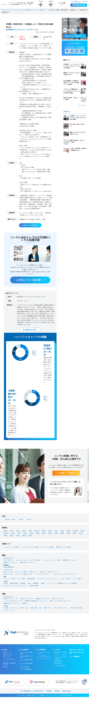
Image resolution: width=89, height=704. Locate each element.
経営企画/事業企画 (9, 567)
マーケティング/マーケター (42, 574)
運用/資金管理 (14, 583)
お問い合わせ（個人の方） (76, 649)
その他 (5, 581)
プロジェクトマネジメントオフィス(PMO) (28, 560)
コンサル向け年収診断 (26, 663)
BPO (29, 583)
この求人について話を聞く (30, 225)
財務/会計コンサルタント (11, 562)
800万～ (14, 519)
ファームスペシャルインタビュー (43, 653)
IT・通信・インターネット (11, 608)
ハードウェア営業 (65, 578)
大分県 (56, 531)
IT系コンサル (7, 657)
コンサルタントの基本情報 (26, 653)
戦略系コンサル (7, 654)
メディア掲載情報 (74, 656)
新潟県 (31, 533)
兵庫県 (12, 531)
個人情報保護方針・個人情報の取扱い (32, 691)
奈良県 (30, 531)
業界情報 (50, 4)
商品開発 (22, 583)
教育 (22, 608)
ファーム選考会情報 (25, 669)
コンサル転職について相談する (65, 473)
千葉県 (13, 533)
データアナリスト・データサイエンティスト (64, 574)
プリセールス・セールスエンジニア (47, 578)
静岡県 (44, 533)
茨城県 (12, 535)
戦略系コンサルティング (43, 598)
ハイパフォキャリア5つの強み (60, 657)
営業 (5, 576)
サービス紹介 (62, 3)
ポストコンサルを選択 (47, 547)
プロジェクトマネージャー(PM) (51, 560)
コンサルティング (9, 558)
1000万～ (21, 519)
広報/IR (6, 583)
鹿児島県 (75, 531)
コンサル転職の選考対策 (26, 660)
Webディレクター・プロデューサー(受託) (15, 571)
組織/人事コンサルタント (27, 562)
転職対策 (40, 4)
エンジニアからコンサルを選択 (30, 547)
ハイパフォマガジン (42, 658)
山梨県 (62, 531)
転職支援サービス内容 (60, 652)
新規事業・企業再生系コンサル (9, 663)
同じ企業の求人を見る (29, 330)
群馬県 (24, 535)
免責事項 (57, 691)
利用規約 (49, 691)
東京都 (5, 531)
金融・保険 (34, 608)
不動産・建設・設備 (76, 608)
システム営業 (21, 578)
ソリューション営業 (9, 578)
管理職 (43, 583)
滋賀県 (44, 531)
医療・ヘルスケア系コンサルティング (60, 601)
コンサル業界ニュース (43, 656)
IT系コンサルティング (58, 598)
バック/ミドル (51, 583)
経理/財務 (35, 583)
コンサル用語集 (24, 667)
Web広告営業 (31, 578)
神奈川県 (6, 533)
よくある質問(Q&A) (59, 665)
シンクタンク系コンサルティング (13, 601)
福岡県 (30, 535)
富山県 (81, 533)
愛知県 (62, 533)
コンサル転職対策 (23, 649)
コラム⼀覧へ (81, 105)
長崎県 (24, 531)
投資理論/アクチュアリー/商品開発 (67, 583)
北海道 (25, 533)
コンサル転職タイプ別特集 (26, 656)
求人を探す (29, 3)
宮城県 (56, 533)
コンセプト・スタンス (60, 654)
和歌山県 (36, 531)
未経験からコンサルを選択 (63, 547)
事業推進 (6, 565)
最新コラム (66, 60)
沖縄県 (68, 533)
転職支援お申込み (78, 5)
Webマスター (33, 571)
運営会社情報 (58, 663)
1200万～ (29, 519)
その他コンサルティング (27, 598)
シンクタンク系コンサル (9, 660)
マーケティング (8, 569)
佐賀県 (18, 531)
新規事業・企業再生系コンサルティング (36, 601)
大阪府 (82, 531)
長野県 (74, 533)
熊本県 (50, 531)
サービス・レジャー (9, 610)
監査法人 (24, 603)
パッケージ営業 (76, 578)
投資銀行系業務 (33, 585)
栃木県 (18, 535)
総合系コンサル (7, 652)
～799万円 (6, 519)
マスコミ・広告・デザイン (60, 608)
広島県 (37, 533)
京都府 (50, 533)
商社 (40, 608)
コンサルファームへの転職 (11, 547)
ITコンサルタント (8, 560)
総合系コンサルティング (10, 598)
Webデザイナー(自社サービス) (48, 571)
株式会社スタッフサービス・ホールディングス (23, 29)
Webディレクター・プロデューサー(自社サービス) (18, 574)
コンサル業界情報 (40, 649)
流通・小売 (47, 608)
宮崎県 (5, 535)
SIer (27, 608)
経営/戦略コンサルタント (69, 560)
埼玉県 (19, 533)
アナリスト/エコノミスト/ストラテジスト (15, 585)
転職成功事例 (58, 660)
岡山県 (68, 531)
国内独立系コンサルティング (12, 603)
